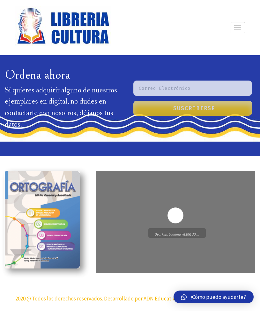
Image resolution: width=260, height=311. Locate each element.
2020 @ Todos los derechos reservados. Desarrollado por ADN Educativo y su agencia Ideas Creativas (128, 298)
